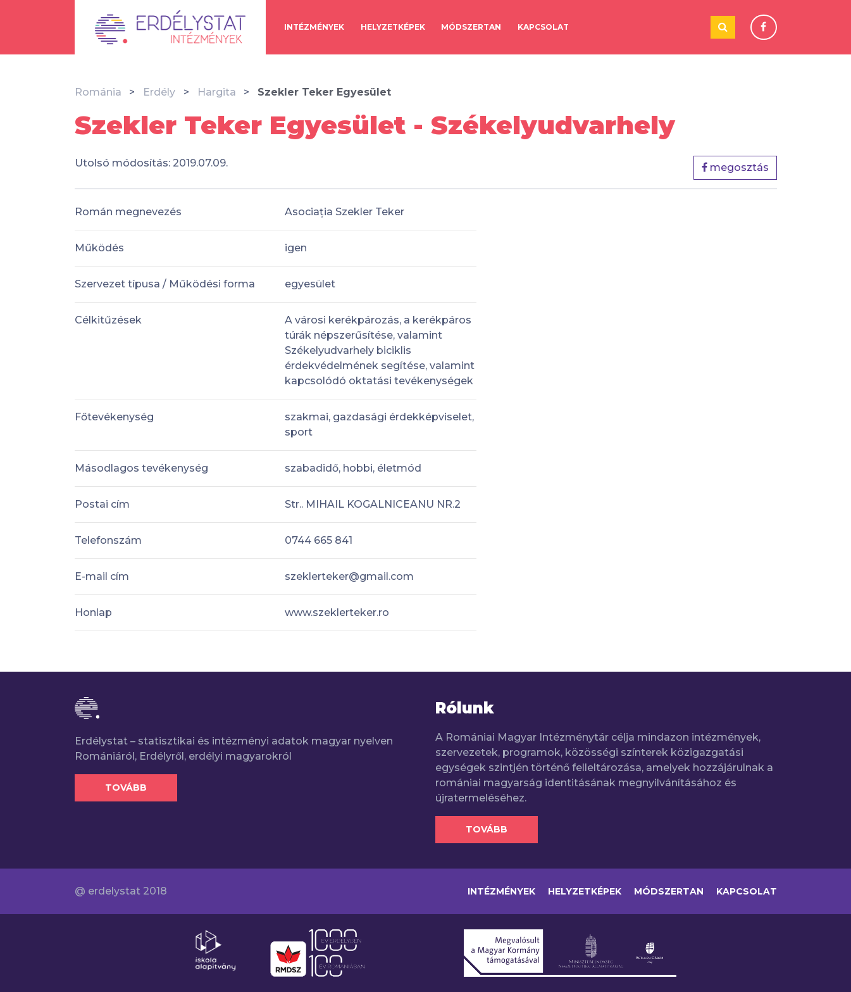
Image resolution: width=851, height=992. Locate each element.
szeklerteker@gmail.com (349, 576)
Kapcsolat (543, 27)
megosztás (735, 167)
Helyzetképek (393, 27)
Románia (98, 92)
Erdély (159, 92)
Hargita (216, 92)
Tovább (126, 787)
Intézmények (314, 27)
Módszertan (471, 27)
